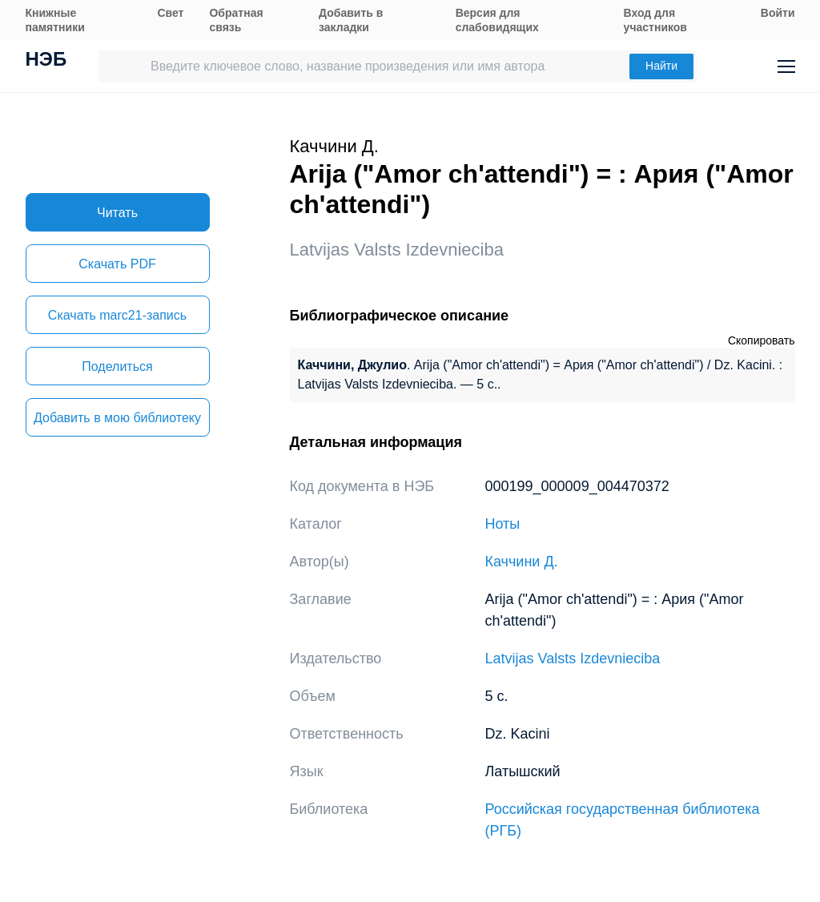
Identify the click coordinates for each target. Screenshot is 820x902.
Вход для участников (655, 20)
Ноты (503, 524)
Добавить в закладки (351, 20)
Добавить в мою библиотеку (117, 418)
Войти (778, 12)
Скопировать (761, 340)
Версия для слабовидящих (497, 20)
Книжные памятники (55, 20)
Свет (170, 12)
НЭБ (46, 61)
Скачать (116, 264)
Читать (117, 212)
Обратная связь (236, 20)
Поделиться (117, 366)
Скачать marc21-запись (117, 315)
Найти (661, 65)
